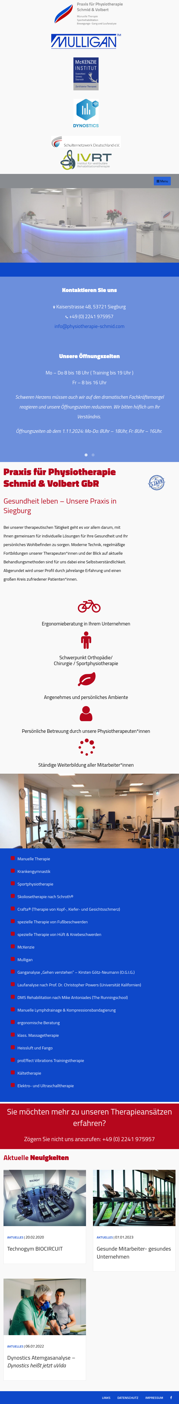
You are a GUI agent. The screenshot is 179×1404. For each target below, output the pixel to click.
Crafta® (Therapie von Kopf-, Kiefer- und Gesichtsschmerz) (68, 909)
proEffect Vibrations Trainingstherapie (50, 1060)
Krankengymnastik (33, 871)
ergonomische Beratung (38, 1023)
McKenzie (25, 947)
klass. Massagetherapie (38, 1035)
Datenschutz (127, 1397)
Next (172, 318)
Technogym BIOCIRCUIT (35, 1249)
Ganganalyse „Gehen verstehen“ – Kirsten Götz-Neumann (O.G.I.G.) (76, 972)
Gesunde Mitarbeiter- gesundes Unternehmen (134, 1252)
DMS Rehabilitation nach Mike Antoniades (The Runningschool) (72, 997)
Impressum (154, 1397)
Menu (162, 181)
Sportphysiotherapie (35, 884)
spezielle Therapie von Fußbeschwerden (52, 922)
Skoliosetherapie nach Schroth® (45, 897)
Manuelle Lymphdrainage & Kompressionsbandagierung (66, 1010)
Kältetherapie (29, 1073)
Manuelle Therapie (33, 859)
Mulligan (25, 960)
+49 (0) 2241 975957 (128, 1139)
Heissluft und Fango (35, 1048)
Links (106, 1397)
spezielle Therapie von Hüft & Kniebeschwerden (59, 934)
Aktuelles (15, 1237)
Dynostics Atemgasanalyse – (41, 1361)
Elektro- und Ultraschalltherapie (45, 1086)
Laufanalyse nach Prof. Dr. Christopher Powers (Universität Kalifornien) (79, 985)
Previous (7, 318)
